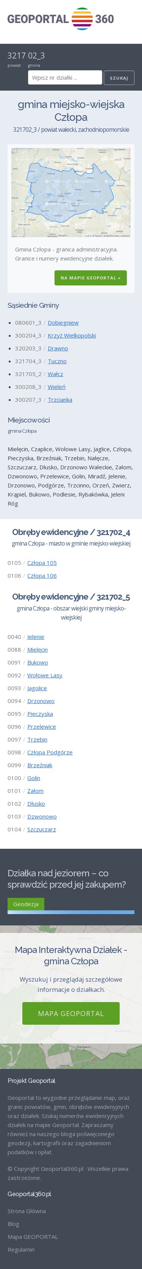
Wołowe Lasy (44, 675)
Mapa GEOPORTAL (71, 1013)
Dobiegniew (63, 322)
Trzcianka (60, 399)
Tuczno (57, 361)
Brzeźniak (39, 765)
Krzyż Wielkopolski (72, 335)
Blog (13, 1223)
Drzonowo (41, 701)
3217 (17, 55)
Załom (35, 790)
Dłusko (36, 803)
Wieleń (57, 386)
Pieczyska (40, 713)
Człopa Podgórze (50, 752)
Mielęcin (37, 649)
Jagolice (37, 688)
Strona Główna (27, 1211)
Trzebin (37, 739)
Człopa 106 (42, 575)
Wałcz (55, 374)
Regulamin (21, 1249)
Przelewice (41, 726)
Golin (33, 778)
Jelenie (35, 636)
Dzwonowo (42, 816)
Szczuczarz (41, 829)
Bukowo (37, 662)
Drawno (58, 348)
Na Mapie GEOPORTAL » (91, 278)
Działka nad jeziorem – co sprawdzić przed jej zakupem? (67, 879)
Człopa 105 (42, 562)
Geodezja (26, 904)
